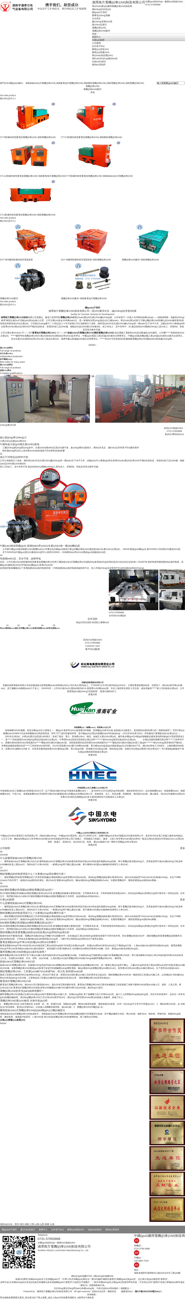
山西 (42, 1224)
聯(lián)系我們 (112, 1229)
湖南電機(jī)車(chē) (116, 83)
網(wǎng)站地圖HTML (81, 1276)
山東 (37, 1224)
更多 (182, 848)
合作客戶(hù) (57, 1229)
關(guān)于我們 (9, 1229)
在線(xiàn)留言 (95, 1229)
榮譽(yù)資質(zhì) (75, 1229)
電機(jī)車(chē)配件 (92, 89)
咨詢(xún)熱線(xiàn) (92, 639)
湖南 (27, 1224)
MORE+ (92, 345)
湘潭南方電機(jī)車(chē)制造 (14, 317)
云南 (52, 1224)
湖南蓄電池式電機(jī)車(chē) (69, 83)
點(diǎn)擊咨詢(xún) (174, 434)
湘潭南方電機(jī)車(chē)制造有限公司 (54, 1291)
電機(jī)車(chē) (92, 86)
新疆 (47, 1224)
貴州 (17, 1224)
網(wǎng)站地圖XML (104, 1276)
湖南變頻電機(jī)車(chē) (95, 83)
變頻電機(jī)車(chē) (103, 332)
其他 (92, 92)
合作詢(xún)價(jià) (117, 615)
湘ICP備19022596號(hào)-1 (148, 1291)
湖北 (22, 1224)
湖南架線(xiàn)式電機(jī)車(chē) (40, 83)
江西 (32, 1224)
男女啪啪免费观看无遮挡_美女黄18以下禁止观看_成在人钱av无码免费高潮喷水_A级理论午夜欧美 (47, 1297)
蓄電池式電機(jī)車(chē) (43, 332)
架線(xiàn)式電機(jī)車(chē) (81, 332)
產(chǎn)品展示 (27, 1229)
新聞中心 (43, 1229)
